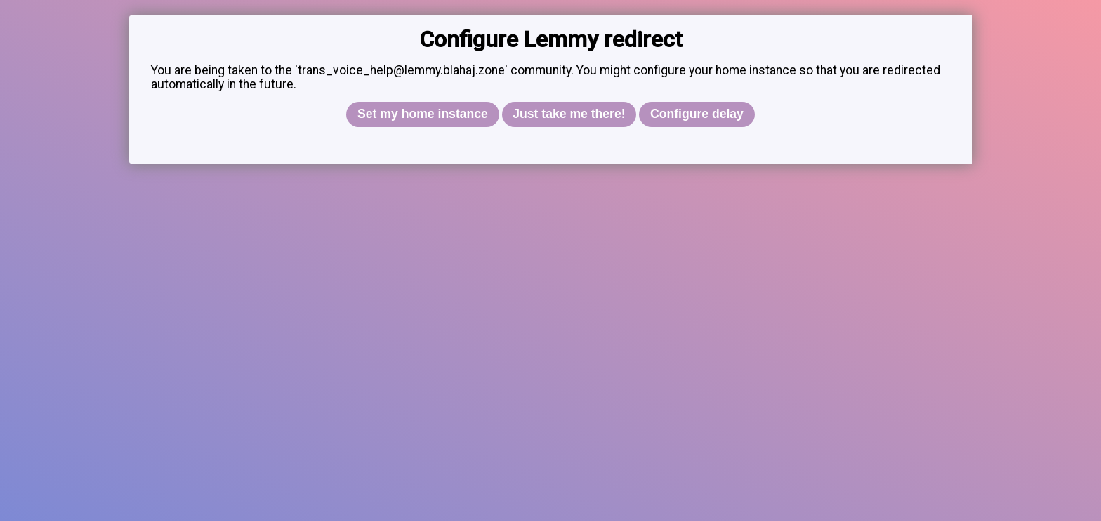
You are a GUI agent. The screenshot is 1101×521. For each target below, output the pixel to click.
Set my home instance (422, 114)
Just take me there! (569, 114)
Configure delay (697, 114)
